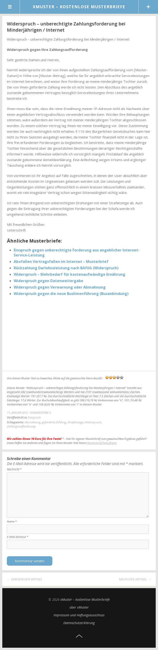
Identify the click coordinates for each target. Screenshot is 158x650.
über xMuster (79, 607)
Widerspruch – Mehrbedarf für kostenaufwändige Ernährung (69, 274)
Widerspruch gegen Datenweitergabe (48, 280)
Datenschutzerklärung (79, 623)
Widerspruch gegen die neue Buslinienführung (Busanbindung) (71, 293)
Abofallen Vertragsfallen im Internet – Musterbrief (61, 261)
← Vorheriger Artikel (25, 579)
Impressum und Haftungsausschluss (79, 615)
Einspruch (34, 417)
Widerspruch (93, 422)
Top (79, 636)
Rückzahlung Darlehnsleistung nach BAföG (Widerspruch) (66, 267)
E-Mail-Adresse (17, 537)
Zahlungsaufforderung (21, 426)
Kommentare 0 (40, 412)
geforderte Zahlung (54, 422)
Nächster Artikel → (135, 579)
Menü (10, 7)
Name (12, 521)
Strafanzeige (75, 422)
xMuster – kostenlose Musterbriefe (79, 6)
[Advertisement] (79, 334)
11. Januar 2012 (17, 412)
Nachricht (14, 469)
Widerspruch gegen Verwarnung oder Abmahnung (60, 287)
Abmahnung (32, 422)
